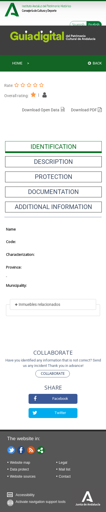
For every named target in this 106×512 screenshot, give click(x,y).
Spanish (78, 24)
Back (95, 63)
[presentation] (53, 146)
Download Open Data (43, 110)
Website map (20, 463)
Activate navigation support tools (41, 502)
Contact (65, 476)
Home (17, 63)
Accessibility (25, 495)
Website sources (22, 476)
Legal (63, 463)
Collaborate (52, 373)
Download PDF (86, 110)
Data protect (19, 469)
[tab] (53, 146)
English (93, 24)
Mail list (64, 469)
